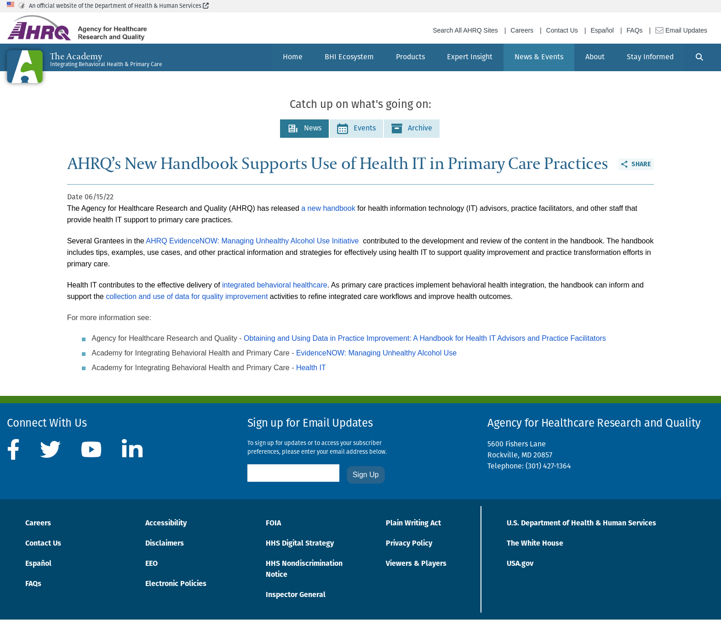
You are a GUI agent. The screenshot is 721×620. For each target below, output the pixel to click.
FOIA (273, 523)
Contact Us (562, 30)
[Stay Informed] (650, 57)
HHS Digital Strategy (300, 543)
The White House (535, 543)
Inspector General (296, 595)
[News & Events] (539, 57)
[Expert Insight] (470, 57)
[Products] (410, 57)
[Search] (699, 57)
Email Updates (681, 30)
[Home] (293, 57)
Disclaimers (164, 543)
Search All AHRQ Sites (465, 30)
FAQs (635, 30)
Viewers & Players (416, 564)
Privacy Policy (409, 543)
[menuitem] (293, 57)
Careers (521, 30)
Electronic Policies (175, 584)
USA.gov (520, 564)
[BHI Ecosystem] (349, 57)
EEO (151, 564)
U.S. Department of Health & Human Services (581, 523)
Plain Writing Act (413, 523)
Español (602, 30)
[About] (595, 57)
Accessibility (166, 523)
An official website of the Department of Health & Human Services (119, 6)
